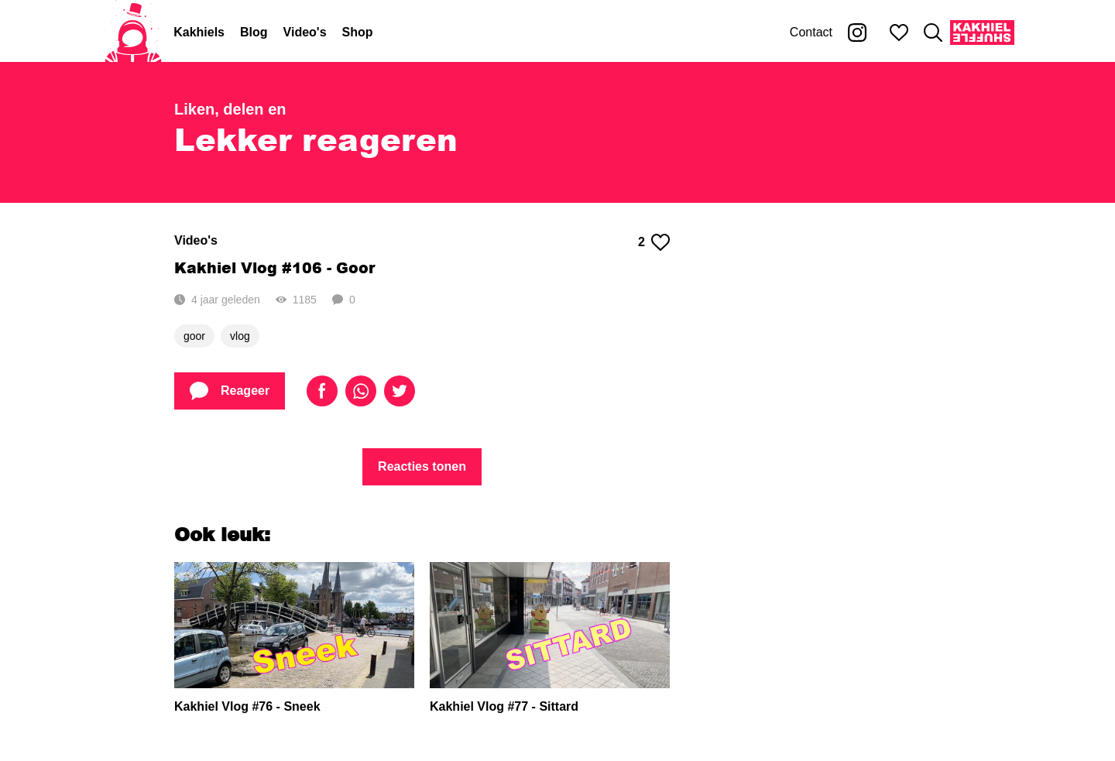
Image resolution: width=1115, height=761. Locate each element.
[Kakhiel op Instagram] (857, 32)
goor (194, 336)
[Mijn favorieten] (899, 32)
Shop (357, 32)
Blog (254, 32)
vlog (240, 336)
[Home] (133, 32)
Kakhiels (199, 32)
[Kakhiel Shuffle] (982, 32)
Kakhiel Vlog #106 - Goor (274, 267)
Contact (811, 32)
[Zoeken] (933, 32)
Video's (305, 32)
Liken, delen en (230, 109)
